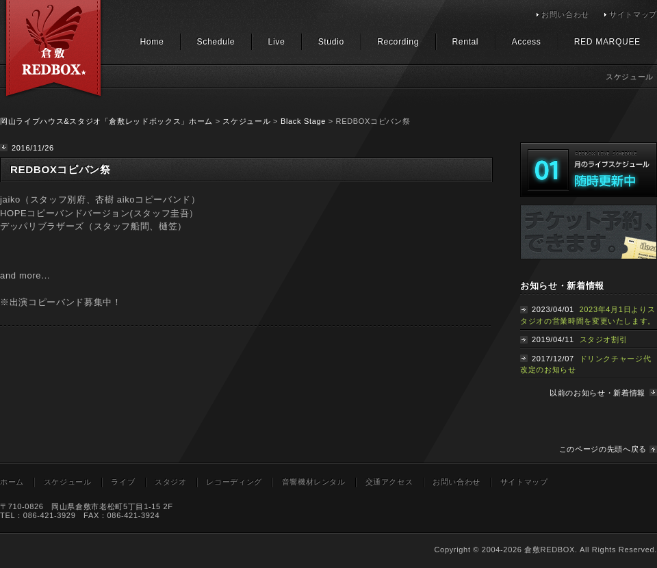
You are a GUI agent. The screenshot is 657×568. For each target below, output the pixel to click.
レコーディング (234, 482)
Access (526, 42)
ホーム (12, 482)
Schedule (216, 42)
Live (276, 42)
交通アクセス (389, 482)
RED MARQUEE (607, 42)
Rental (465, 42)
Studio (331, 42)
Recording (398, 42)
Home (152, 42)
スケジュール (246, 121)
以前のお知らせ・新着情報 (597, 393)
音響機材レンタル (314, 482)
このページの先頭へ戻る (603, 449)
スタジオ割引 (604, 339)
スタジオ (171, 482)
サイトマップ (633, 14)
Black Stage (303, 121)
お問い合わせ (565, 14)
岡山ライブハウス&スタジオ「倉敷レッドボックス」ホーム (106, 121)
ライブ (123, 482)
